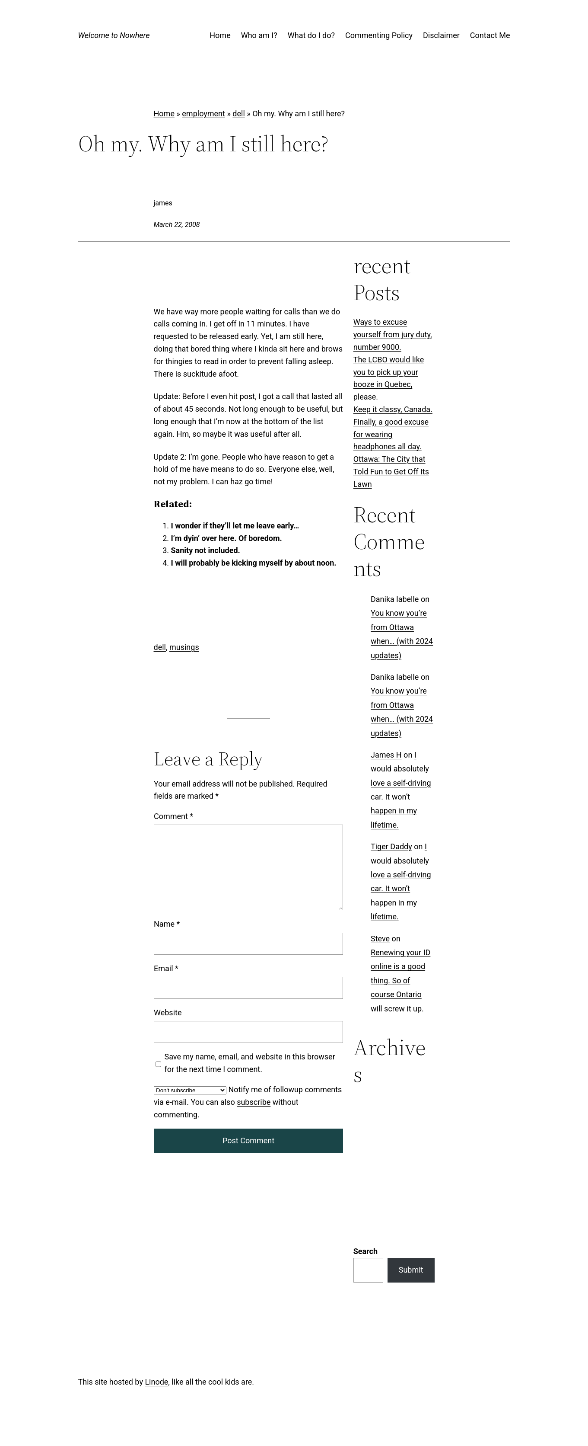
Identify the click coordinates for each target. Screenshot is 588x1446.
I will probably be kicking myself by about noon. (254, 562)
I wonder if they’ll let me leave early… (235, 525)
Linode (156, 1269)
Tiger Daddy (391, 846)
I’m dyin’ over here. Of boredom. (226, 538)
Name (167, 923)
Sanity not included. (205, 550)
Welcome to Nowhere (114, 35)
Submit (411, 1157)
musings (184, 647)
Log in (164, 1385)
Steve (380, 938)
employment (203, 113)
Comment (173, 816)
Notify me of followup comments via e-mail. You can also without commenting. (248, 1102)
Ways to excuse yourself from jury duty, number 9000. (392, 334)
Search (365, 1139)
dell (238, 113)
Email (166, 968)
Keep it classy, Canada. (392, 409)
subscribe (253, 1102)
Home (164, 113)
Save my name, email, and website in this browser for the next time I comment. (249, 1063)
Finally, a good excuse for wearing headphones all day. (391, 434)
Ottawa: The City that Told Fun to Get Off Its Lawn (391, 471)
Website (167, 1012)
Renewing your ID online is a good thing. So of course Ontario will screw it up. (400, 980)
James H (386, 754)
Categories (372, 1103)
